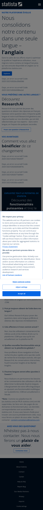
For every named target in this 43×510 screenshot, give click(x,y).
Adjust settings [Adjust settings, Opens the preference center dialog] (21, 287)
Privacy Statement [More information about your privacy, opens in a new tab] (10, 246)
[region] (21, 255)
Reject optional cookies (21, 282)
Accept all (21, 294)
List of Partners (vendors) (12, 275)
